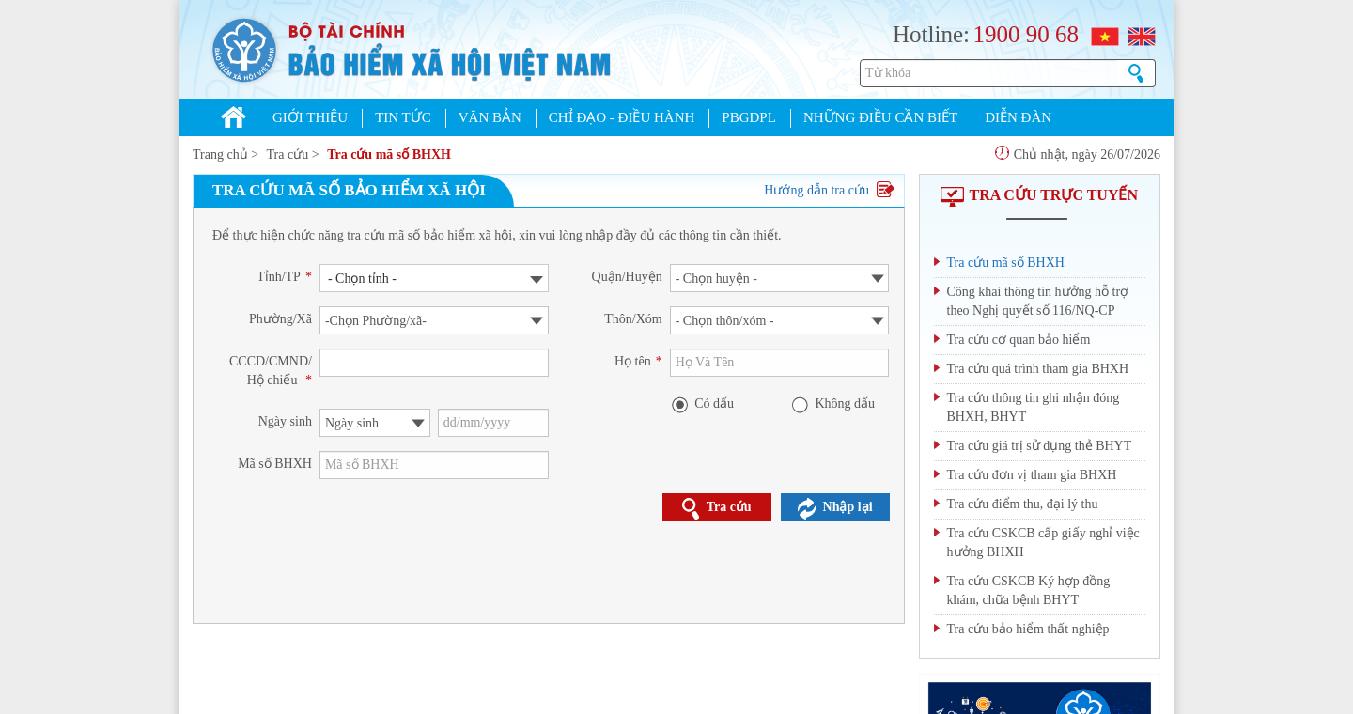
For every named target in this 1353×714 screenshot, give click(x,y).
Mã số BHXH (275, 464)
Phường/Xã (280, 319)
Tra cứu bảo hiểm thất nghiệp (1028, 629)
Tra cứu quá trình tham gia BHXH (1038, 369)
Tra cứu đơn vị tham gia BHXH (1032, 475)
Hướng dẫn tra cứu (829, 190)
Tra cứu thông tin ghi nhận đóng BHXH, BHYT (1033, 407)
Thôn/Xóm (632, 319)
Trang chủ (220, 154)
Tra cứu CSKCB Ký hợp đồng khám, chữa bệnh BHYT (1029, 590)
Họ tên (638, 361)
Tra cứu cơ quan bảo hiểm (1019, 340)
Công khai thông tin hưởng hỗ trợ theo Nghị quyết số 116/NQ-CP (1038, 301)
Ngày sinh (285, 421)
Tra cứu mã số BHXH (389, 154)
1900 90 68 (1025, 34)
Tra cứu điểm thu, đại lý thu (1022, 504)
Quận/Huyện (627, 277)
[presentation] (462, 540)
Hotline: (931, 34)
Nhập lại (835, 508)
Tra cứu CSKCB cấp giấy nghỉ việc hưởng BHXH (1043, 542)
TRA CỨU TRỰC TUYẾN (1039, 195)
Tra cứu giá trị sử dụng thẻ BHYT (1039, 446)
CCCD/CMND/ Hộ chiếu (270, 370)
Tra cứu (288, 154)
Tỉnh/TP (284, 277)
